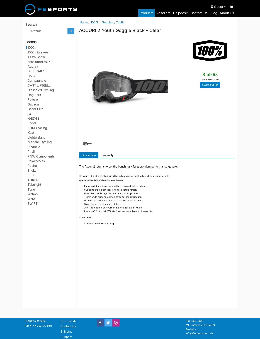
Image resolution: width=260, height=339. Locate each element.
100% (94, 22)
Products (147, 13)
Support (66, 337)
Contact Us (199, 13)
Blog (213, 13)
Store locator (210, 84)
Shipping (66, 331)
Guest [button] (217, 7)
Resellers (163, 13)
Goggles (107, 22)
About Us (227, 13)
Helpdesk (180, 13)
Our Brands (68, 321)
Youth (120, 22)
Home (84, 22)
